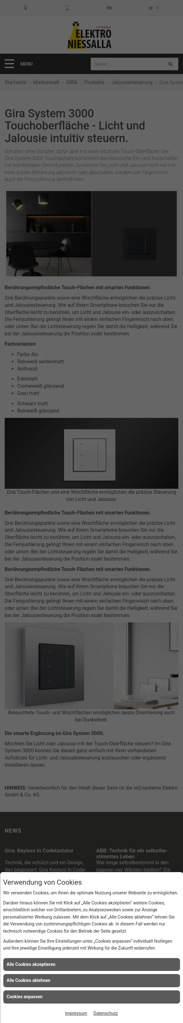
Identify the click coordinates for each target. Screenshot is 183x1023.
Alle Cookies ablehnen (28, 980)
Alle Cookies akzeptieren (31, 964)
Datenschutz (106, 1013)
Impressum (76, 1013)
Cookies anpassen (25, 996)
